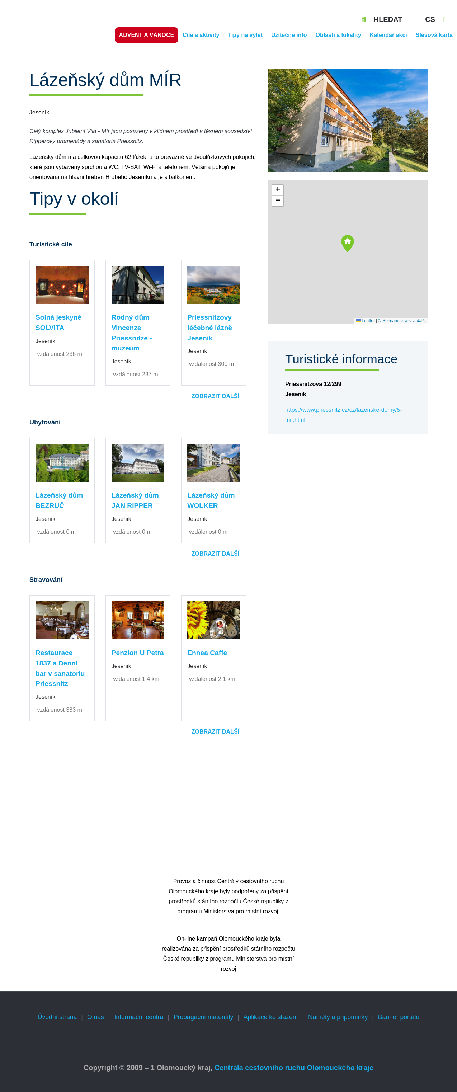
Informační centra (138, 1017)
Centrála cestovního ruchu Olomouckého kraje (294, 1068)
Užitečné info (289, 35)
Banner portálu (398, 1017)
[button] (347, 243)
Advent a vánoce (146, 35)
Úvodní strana (57, 1017)
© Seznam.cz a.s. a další (402, 320)
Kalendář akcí (388, 35)
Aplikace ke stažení (271, 1017)
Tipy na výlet (245, 35)
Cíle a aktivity (201, 35)
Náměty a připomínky (338, 1017)
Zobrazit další (215, 396)
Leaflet (365, 320)
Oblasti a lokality (338, 35)
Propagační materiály (203, 1017)
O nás (95, 1017)
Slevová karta (434, 35)
